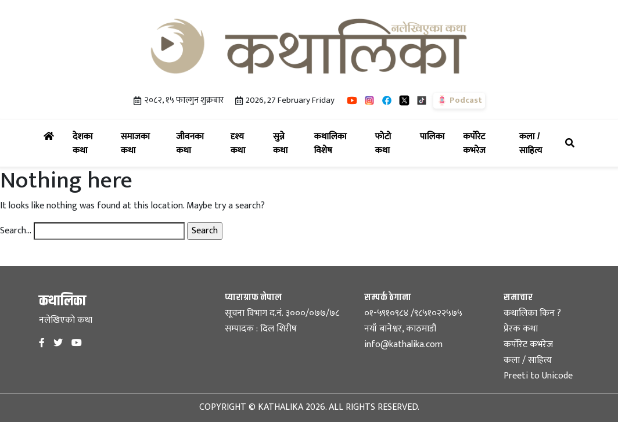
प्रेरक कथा (521, 329)
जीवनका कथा (196, 143)
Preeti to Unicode (538, 376)
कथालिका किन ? (532, 313)
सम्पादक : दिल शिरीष (261, 329)
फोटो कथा (390, 143)
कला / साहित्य (539, 143)
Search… (15, 231)
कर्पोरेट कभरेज (484, 143)
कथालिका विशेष (337, 143)
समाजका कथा (141, 143)
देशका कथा (90, 143)
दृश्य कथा (245, 143)
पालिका (435, 135)
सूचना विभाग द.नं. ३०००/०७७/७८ (282, 313)
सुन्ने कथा (286, 143)
